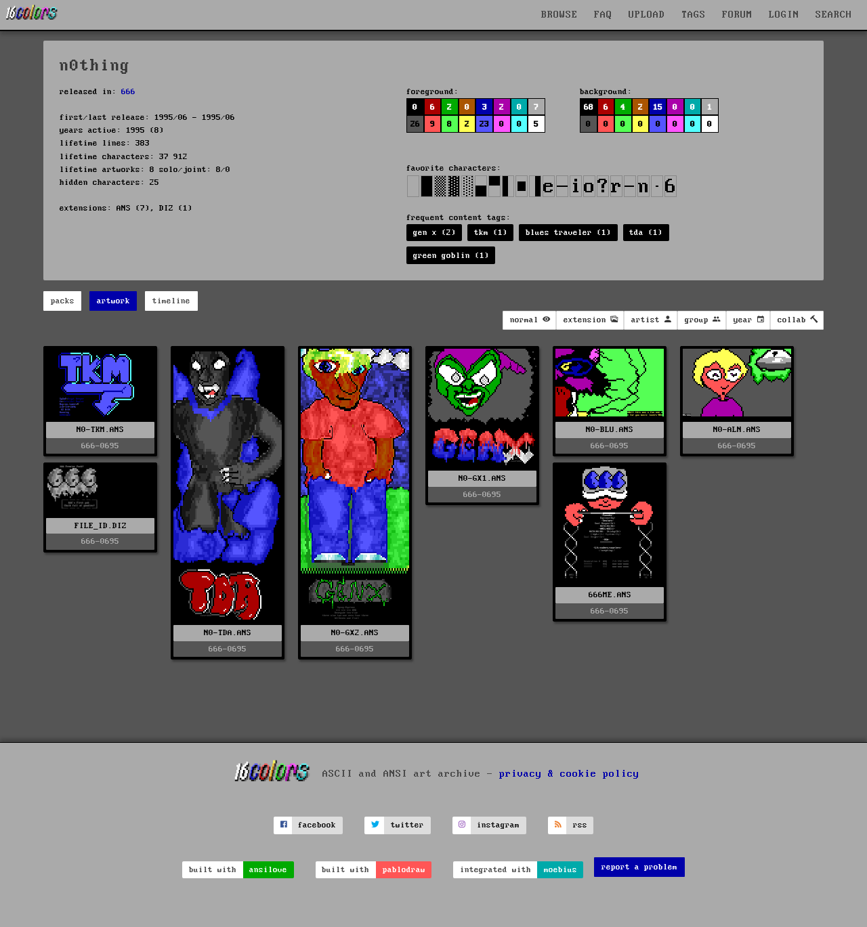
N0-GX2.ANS (355, 632)
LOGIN (784, 14)
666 (128, 91)
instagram (498, 825)
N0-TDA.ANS (227, 632)
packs (63, 301)
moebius (560, 869)
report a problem (639, 867)
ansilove (268, 869)
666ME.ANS (610, 594)
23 (484, 124)
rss (580, 825)
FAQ (603, 14)
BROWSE (559, 14)
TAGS (693, 14)
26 (415, 124)
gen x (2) (434, 232)
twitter (407, 825)
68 (588, 107)
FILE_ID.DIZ (101, 525)
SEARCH (834, 14)
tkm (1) (490, 232)
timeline (171, 301)
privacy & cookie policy (569, 773)
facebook (317, 825)
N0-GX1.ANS (482, 478)
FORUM (737, 14)
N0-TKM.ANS (100, 429)
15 (657, 107)
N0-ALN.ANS (737, 429)
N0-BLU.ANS (609, 429)
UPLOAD (647, 14)
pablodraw (404, 869)
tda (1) (645, 232)
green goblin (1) (451, 255)
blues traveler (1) (568, 232)
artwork (113, 301)
